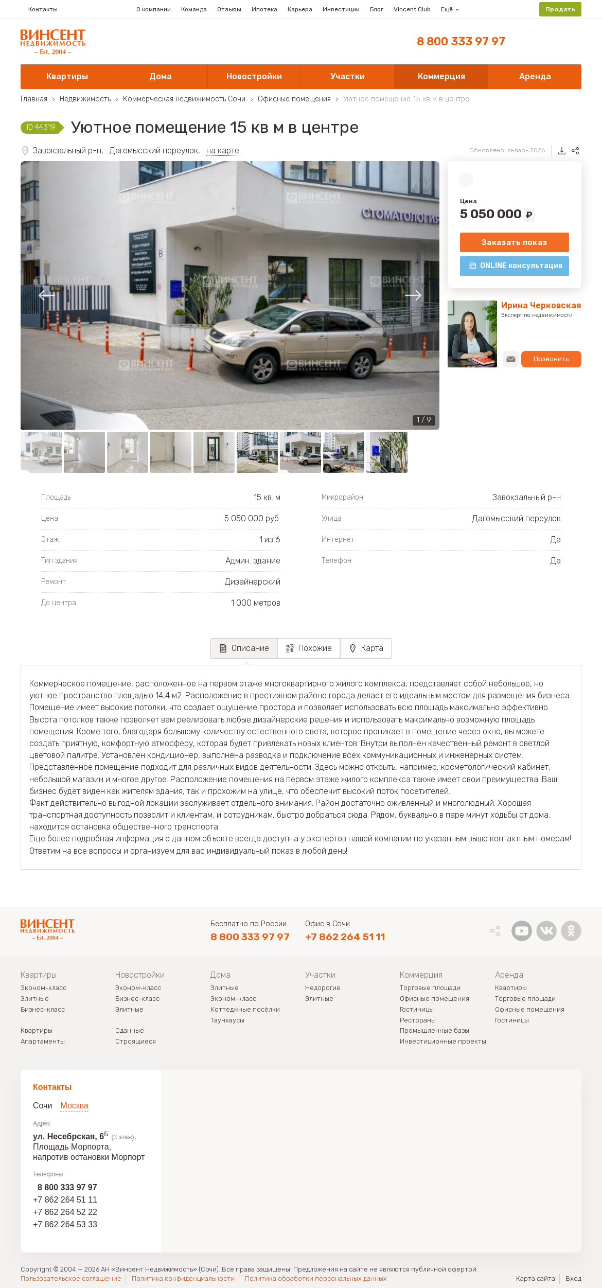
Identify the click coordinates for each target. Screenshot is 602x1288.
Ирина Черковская (541, 305)
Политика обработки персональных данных (316, 1278)
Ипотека (264, 9)
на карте (222, 150)
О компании (153, 9)
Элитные (35, 999)
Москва (74, 1105)
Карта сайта (535, 1278)
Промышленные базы (434, 1031)
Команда (194, 9)
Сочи (42, 1105)
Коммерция (421, 975)
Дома (220, 975)
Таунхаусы (227, 1020)
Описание (250, 648)
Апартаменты (43, 1041)
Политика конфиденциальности (183, 1278)
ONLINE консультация (521, 265)
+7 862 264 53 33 (65, 1224)
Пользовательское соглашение (71, 1278)
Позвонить (550, 359)
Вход (573, 1278)
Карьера (300, 9)
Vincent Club (412, 9)
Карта (372, 648)
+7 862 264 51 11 (345, 937)
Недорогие (323, 988)
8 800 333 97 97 (461, 41)
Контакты (39, 9)
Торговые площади (430, 988)
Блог (376, 9)
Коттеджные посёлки (245, 1010)
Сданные (129, 1031)
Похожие (315, 648)
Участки (320, 975)
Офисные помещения (434, 999)
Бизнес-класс (43, 1010)
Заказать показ (514, 242)
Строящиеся (135, 1041)
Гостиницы (417, 1010)
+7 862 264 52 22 (65, 1212)
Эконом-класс (43, 988)
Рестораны (418, 1020)
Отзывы (229, 9)
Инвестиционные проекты (443, 1041)
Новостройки (140, 975)
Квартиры (39, 975)
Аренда (509, 975)
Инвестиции (341, 9)
